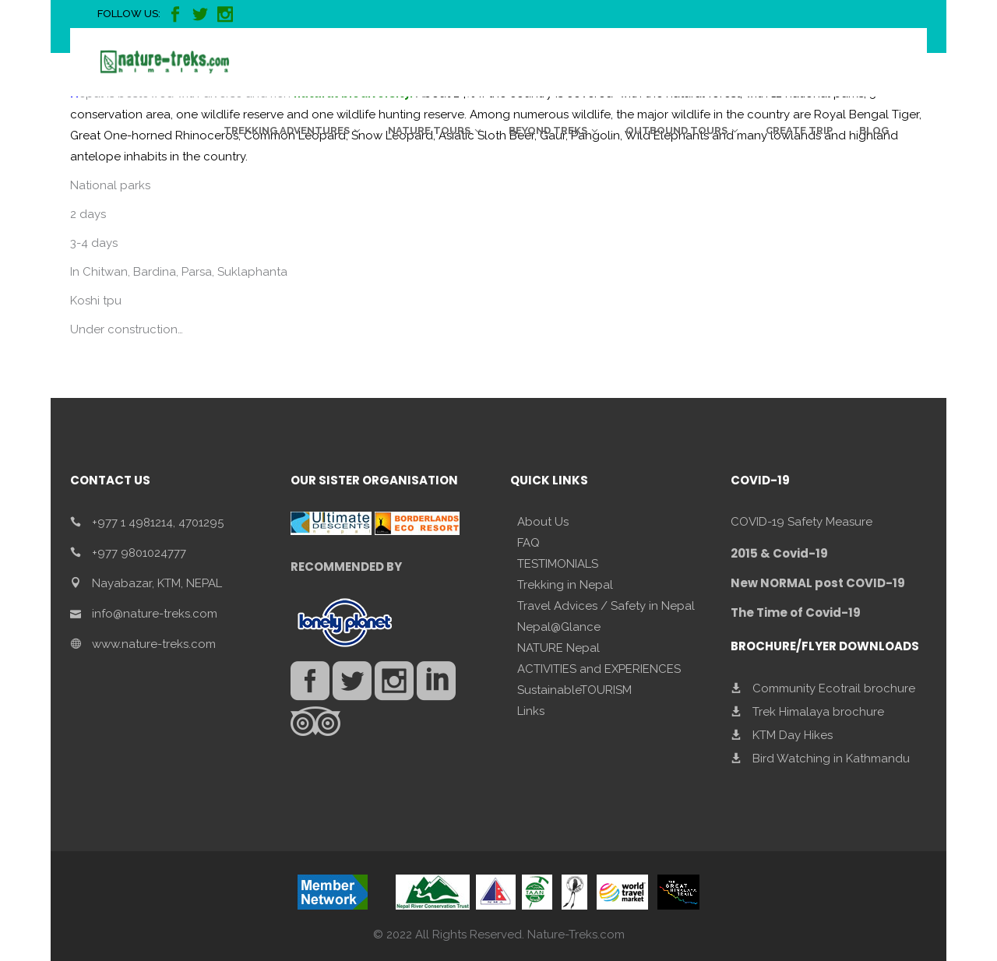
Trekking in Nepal (565, 585)
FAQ (528, 543)
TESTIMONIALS (557, 564)
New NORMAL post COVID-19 (818, 583)
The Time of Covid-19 (796, 612)
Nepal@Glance (559, 627)
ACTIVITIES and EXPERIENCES (599, 669)
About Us (543, 522)
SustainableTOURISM (574, 690)
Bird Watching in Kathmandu (831, 759)
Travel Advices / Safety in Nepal (606, 606)
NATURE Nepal (558, 648)
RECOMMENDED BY (346, 566)
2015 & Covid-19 (779, 553)
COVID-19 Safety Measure (801, 522)
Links (530, 711)
